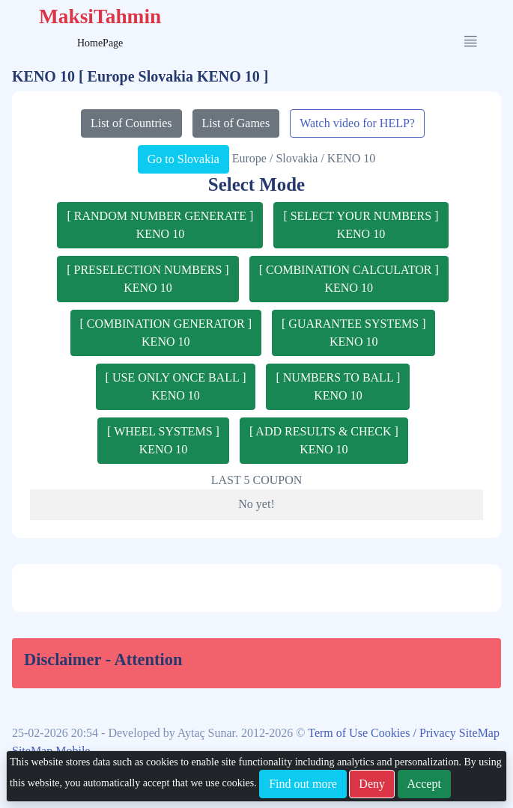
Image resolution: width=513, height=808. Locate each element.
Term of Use (339, 732)
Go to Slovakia (183, 159)
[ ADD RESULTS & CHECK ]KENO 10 (323, 440)
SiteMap (479, 732)
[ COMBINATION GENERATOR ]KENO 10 (166, 332)
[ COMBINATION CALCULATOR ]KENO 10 (349, 278)
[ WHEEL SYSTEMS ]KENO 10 (163, 440)
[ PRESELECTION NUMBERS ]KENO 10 (147, 278)
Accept (424, 783)
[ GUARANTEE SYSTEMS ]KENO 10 (353, 332)
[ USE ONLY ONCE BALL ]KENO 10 (176, 386)
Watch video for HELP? (357, 123)
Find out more (303, 783)
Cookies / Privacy (415, 732)
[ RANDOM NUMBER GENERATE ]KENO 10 (160, 224)
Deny (372, 783)
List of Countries (131, 123)
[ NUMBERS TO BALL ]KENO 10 (338, 386)
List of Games (236, 123)
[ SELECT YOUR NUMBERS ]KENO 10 (360, 224)
